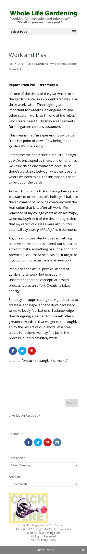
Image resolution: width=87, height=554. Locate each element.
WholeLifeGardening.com (43, 533)
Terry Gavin (48, 540)
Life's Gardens (38, 64)
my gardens (57, 64)
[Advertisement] (41, 374)
